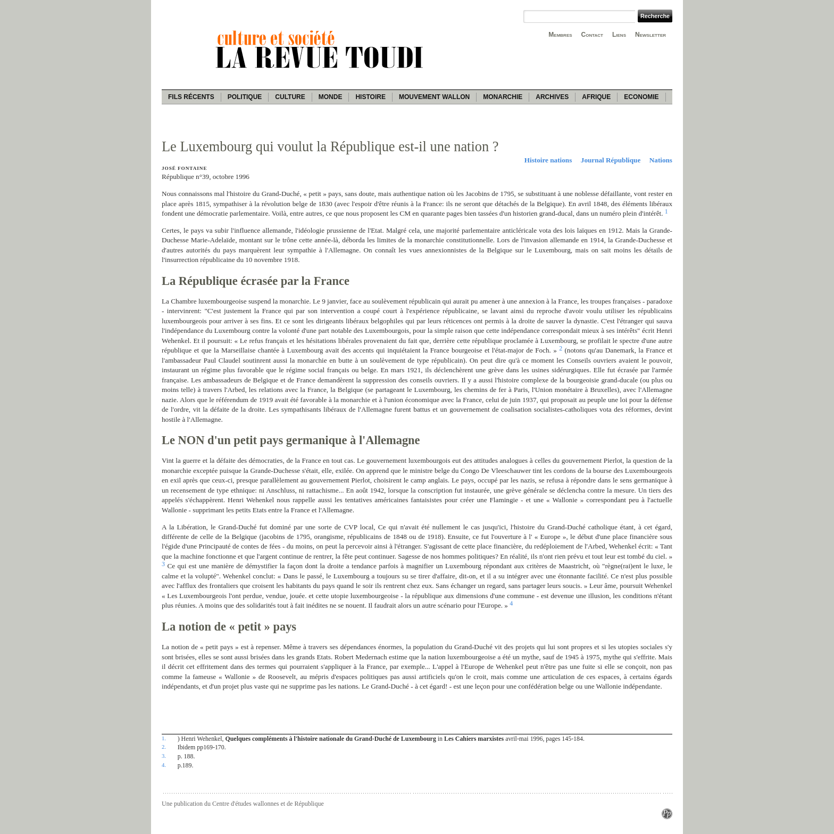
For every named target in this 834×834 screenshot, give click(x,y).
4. (164, 765)
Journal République (611, 160)
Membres (560, 34)
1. (164, 738)
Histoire (370, 97)
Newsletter (650, 34)
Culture (290, 97)
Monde (331, 97)
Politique (245, 97)
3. (164, 756)
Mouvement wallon (434, 97)
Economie (641, 97)
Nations (660, 160)
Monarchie (502, 97)
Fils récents (191, 97)
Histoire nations (548, 160)
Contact (592, 34)
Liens (619, 34)
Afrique (596, 97)
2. (164, 746)
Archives (552, 97)
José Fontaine (184, 168)
